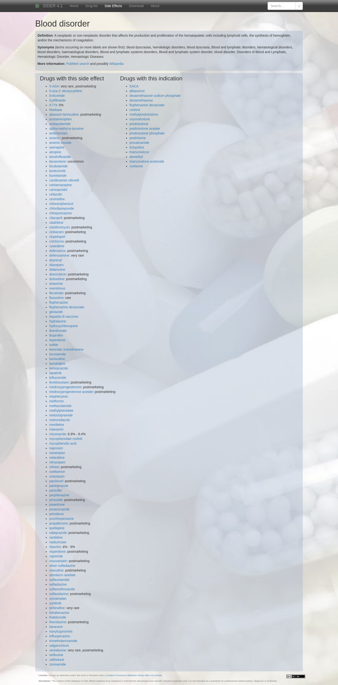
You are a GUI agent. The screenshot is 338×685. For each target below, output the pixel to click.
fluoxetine (56, 298)
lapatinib (55, 373)
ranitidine (56, 537)
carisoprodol (58, 190)
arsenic (54, 138)
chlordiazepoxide (61, 208)
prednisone (138, 138)
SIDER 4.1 (53, 6)
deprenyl (55, 260)
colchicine (56, 241)
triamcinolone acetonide (147, 161)
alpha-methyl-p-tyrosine (66, 128)
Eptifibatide (57, 100)
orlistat (54, 467)
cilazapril (55, 218)
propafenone (58, 523)
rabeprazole (58, 533)
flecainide (56, 293)
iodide (53, 345)
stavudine (56, 570)
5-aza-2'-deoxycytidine (65, 91)
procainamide (139, 143)
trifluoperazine (59, 636)
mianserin (56, 429)
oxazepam (57, 476)
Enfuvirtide (57, 96)
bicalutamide (58, 166)
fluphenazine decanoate (66, 307)
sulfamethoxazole (62, 589)
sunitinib (55, 603)
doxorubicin (57, 274)
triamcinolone (139, 152)
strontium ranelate (62, 575)
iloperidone (57, 340)
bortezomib (57, 171)
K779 (53, 105)
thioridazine (57, 622)
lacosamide (57, 354)
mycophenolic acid (62, 443)
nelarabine (57, 457)
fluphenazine (58, 302)
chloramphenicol (61, 204)
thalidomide (57, 617)
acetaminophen (60, 119)
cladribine (56, 222)
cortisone (136, 166)
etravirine (56, 284)
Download (136, 6)
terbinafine (57, 608)
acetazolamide (59, 124)
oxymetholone (140, 119)
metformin (56, 401)
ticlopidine (137, 147)
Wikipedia (116, 64)
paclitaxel (56, 481)
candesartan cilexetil (64, 180)
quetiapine (57, 528)
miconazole (57, 434)
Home (74, 6)
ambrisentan (58, 133)
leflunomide (57, 378)
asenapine (57, 147)
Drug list (91, 6)
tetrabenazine (59, 613)
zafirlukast (56, 660)
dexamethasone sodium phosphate (155, 96)
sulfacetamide (59, 580)
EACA (134, 86)
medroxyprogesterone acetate (71, 392)
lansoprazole (58, 368)
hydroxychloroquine (63, 326)
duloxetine (56, 279)
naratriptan (57, 453)
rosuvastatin (58, 561)
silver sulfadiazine (62, 566)
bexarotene (57, 161)
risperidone (57, 551)
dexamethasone (141, 100)
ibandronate (58, 331)
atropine (55, 152)
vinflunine (56, 655)
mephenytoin (58, 396)
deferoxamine (59, 255)
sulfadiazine (58, 584)
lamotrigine (57, 363)
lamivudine (57, 359)
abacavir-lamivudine (64, 114)
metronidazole (59, 420)
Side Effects (113, 6)
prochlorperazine (61, 519)
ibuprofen (56, 335)
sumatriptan (57, 598)
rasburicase (57, 542)
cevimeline (57, 199)
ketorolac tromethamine (66, 349)
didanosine (57, 269)
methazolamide (60, 406)
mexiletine (56, 425)
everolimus (57, 288)
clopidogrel (57, 237)
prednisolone (139, 124)
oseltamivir (57, 472)
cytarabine (57, 246)
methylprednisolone (144, 114)
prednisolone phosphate (147, 133)
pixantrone (57, 504)
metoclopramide (61, 415)
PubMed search (77, 64)
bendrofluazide (60, 157)
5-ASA (54, 86)
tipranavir (56, 627)
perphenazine (59, 495)
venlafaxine (57, 650)
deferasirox (57, 251)
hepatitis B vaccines (63, 316)
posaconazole (59, 509)
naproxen (56, 448)
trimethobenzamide (63, 641)
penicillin (55, 490)
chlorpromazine (60, 213)
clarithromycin (59, 227)
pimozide (55, 500)
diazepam (56, 265)
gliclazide (56, 312)
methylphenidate (61, 410)
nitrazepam (57, 462)
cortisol (135, 110)
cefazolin (55, 194)
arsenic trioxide (60, 143)
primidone (56, 514)
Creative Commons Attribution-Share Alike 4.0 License (134, 675)
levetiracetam (59, 382)
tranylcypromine (61, 631)
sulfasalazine (58, 594)
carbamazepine (60, 185)
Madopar (55, 110)
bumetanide (57, 175)
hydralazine (57, 321)
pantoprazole (58, 486)
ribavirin (55, 547)
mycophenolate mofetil (65, 439)
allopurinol (137, 91)
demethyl (136, 157)
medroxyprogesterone (65, 387)
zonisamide (57, 664)
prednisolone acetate (145, 128)
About (155, 6)
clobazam (56, 232)
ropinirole (56, 556)
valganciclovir (59, 645)
